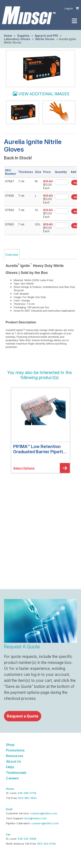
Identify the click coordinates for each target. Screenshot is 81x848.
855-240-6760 (46, 843)
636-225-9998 (27, 838)
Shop (10, 745)
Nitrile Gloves (45, 39)
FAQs (10, 767)
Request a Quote (22, 716)
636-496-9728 (27, 793)
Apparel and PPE (46, 35)
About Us (13, 761)
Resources (14, 756)
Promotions (15, 750)
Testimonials (16, 773)
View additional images (43, 94)
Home (8, 35)
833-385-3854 (27, 798)
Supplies (23, 35)
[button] (77, 8)
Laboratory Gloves (17, 39)
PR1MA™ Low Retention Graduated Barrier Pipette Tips (39, 449)
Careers (12, 778)
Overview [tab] (11, 254)
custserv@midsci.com (43, 813)
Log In (69, 8)
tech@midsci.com (35, 818)
